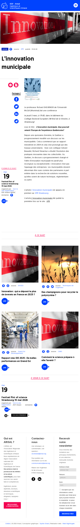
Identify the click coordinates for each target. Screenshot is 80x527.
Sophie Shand (44, 524)
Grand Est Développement (18, 352)
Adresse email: (64, 467)
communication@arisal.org (41, 463)
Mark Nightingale (69, 524)
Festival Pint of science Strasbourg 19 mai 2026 (10, 183)
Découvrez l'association (12, 505)
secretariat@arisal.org (39, 454)
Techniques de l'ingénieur (64, 286)
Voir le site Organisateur (10, 189)
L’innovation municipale (41, 190)
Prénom (62, 474)
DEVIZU (20, 286)
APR (22, 49)
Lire (3, 201)
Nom (61, 482)
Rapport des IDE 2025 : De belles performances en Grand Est (19, 359)
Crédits (7, 524)
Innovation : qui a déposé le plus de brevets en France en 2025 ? (19, 293)
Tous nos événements (19, 415)
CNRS (60, 351)
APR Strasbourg (41, 193)
